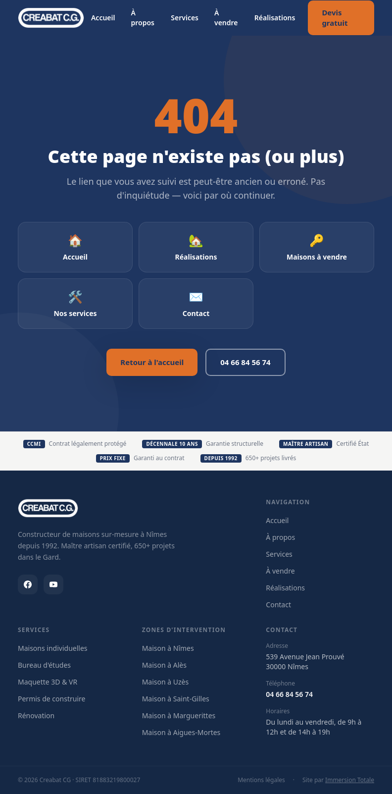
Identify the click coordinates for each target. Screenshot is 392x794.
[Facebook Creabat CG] (28, 584)
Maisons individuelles (53, 648)
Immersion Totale (349, 780)
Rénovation (36, 715)
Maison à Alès (164, 665)
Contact (278, 604)
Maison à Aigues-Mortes (181, 732)
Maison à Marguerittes (179, 715)
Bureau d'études (44, 665)
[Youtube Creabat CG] (53, 584)
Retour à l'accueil (152, 362)
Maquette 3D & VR (47, 682)
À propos (142, 17)
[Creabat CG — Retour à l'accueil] (51, 18)
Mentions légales (261, 780)
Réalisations (274, 17)
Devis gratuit (334, 17)
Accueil (103, 17)
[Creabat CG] (48, 508)
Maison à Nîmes (168, 648)
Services (184, 17)
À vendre (226, 17)
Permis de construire (51, 698)
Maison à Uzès (165, 682)
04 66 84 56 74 (245, 362)
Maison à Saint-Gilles (175, 698)
